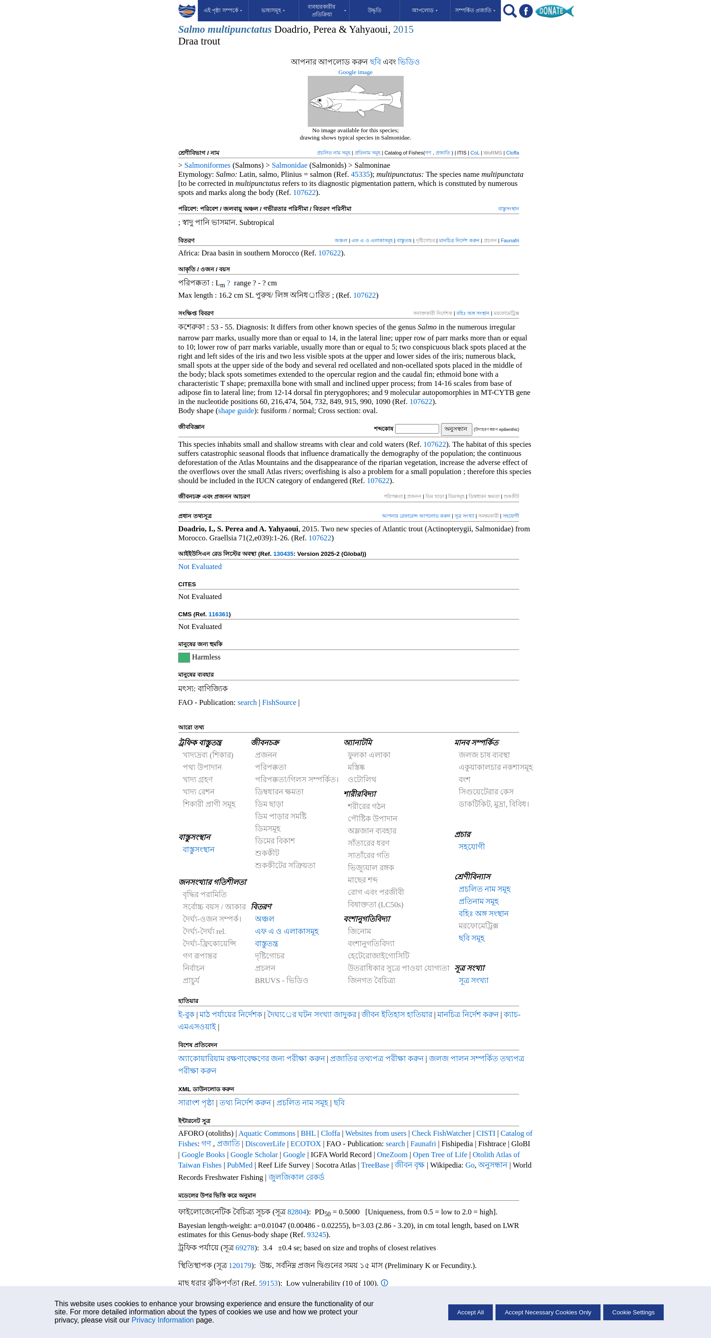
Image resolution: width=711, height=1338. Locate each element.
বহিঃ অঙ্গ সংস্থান (473, 313)
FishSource (279, 702)
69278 (245, 1247)
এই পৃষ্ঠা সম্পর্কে (223, 10)
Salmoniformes (208, 165)
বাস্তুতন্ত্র (404, 240)
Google (294, 1154)
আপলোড (425, 10)
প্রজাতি (443, 152)
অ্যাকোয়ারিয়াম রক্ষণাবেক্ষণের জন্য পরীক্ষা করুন (251, 1058)
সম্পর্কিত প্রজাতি (475, 10)
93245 (316, 1234)
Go (470, 1165)
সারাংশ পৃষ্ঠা (196, 1102)
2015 (403, 29)
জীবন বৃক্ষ (410, 1165)
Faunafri (510, 240)
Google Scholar (254, 1154)
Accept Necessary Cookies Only (548, 1312)
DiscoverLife (265, 1143)
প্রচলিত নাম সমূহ (333, 152)
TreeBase (375, 1165)
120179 (240, 1265)
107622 (304, 192)
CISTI (486, 1133)
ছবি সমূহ (472, 938)
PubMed (239, 1165)
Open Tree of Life (440, 1154)
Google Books (203, 1154)
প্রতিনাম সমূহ (368, 152)
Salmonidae (290, 165)
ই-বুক (186, 1014)
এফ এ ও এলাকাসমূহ (371, 240)
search (247, 702)
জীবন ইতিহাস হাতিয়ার (397, 1014)
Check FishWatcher (441, 1133)
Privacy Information (163, 1320)
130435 (283, 553)
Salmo (191, 29)
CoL (475, 152)
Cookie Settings (633, 1312)
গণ (429, 152)
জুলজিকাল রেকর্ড (297, 1177)
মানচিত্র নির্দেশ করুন (460, 240)
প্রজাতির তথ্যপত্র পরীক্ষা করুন (377, 1058)
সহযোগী (511, 516)
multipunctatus (240, 29)
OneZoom (392, 1154)
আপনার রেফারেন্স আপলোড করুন (416, 516)
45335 (360, 174)
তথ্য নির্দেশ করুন (246, 1102)
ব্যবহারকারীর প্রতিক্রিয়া (327, 11)
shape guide (236, 410)
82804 (296, 1212)
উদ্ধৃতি (374, 10)
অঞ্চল (341, 240)
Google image (355, 72)
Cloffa (512, 152)
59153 (268, 1283)
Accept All (470, 1312)
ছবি (375, 62)
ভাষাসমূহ (273, 10)
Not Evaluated (200, 566)
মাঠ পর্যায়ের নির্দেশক (231, 1014)
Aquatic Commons (266, 1133)
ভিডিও (409, 62)
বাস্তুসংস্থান (508, 208)
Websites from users (376, 1133)
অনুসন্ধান (493, 1165)
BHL (308, 1133)
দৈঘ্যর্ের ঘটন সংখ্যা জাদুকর (312, 1014)
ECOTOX (305, 1143)
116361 (219, 614)
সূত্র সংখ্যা (465, 516)
